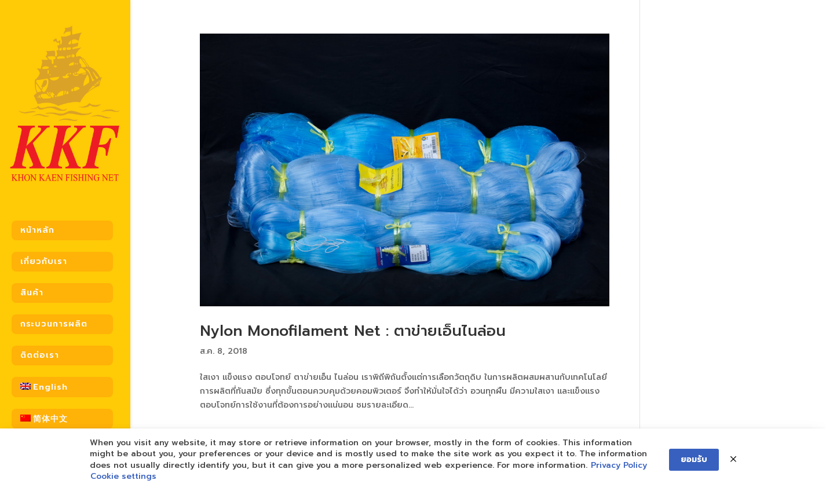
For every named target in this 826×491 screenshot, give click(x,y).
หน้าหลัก (37, 223)
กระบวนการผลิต (53, 316)
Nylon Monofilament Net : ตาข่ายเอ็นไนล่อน (353, 331)
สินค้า (31, 285)
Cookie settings (123, 476)
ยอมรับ (694, 459)
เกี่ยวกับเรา (43, 254)
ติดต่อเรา (39, 348)
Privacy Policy (619, 465)
